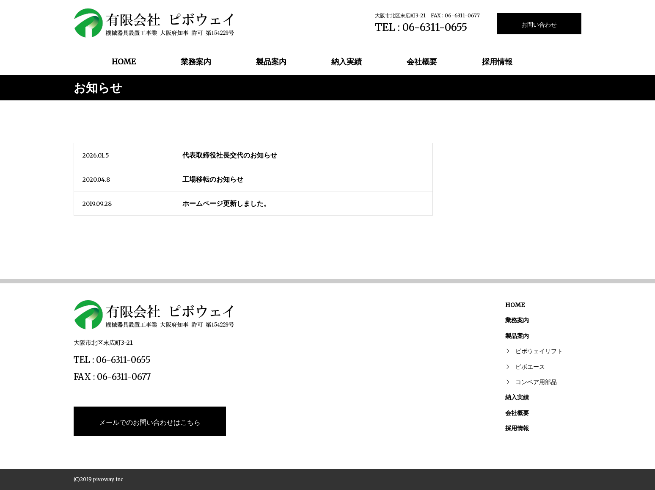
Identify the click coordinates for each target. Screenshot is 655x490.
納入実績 (346, 61)
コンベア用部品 (536, 382)
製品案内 (271, 61)
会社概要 (422, 61)
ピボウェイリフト (539, 351)
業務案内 (196, 61)
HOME (124, 61)
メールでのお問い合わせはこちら (150, 422)
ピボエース (530, 367)
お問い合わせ (539, 24)
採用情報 (497, 61)
